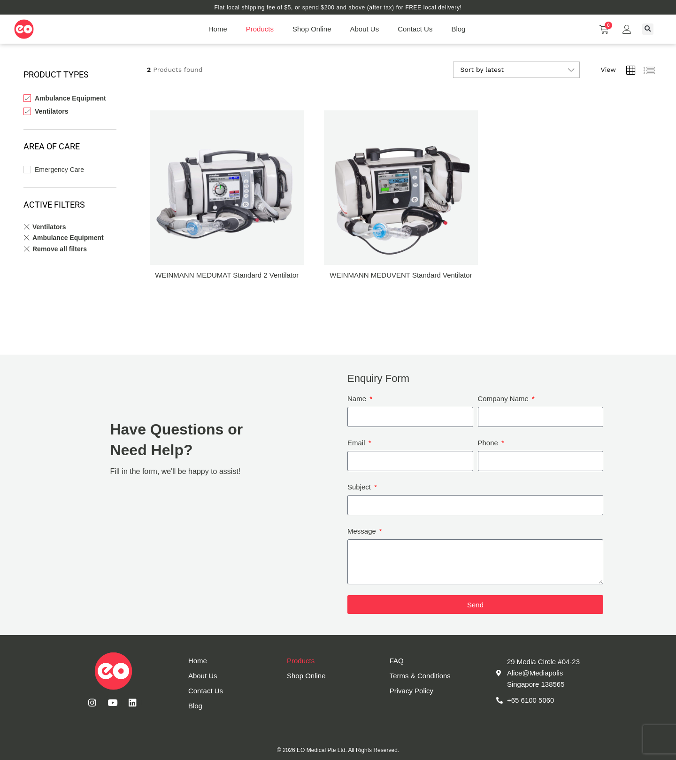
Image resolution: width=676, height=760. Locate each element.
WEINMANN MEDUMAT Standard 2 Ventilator (227, 275)
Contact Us (415, 29)
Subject (360, 487)
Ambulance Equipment (70, 98)
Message (362, 531)
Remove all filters (59, 249)
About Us (364, 29)
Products (260, 29)
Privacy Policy (411, 691)
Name (357, 399)
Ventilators (52, 111)
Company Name (504, 399)
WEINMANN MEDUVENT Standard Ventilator (401, 275)
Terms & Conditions (420, 676)
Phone (489, 443)
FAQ (397, 661)
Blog (458, 29)
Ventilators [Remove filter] (49, 227)
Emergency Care (59, 169)
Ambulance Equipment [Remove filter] (68, 237)
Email (357, 443)
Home (217, 29)
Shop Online (311, 29)
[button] (647, 29)
